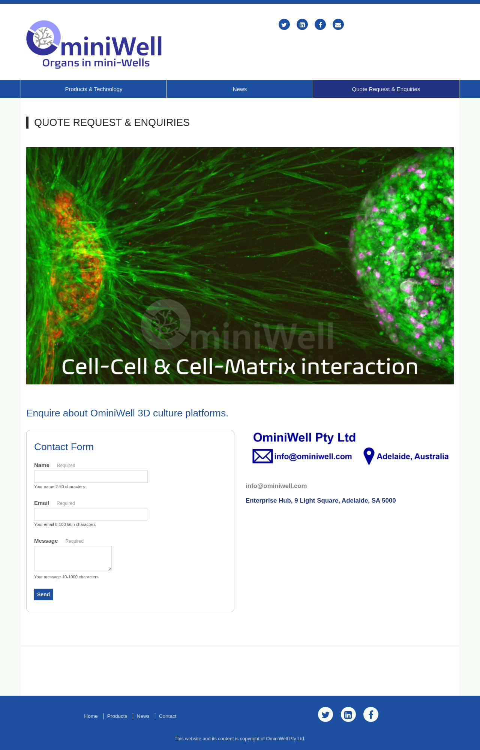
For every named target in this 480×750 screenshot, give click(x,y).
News (240, 89)
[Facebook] (320, 25)
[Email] (338, 25)
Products (117, 716)
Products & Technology (93, 89)
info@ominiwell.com (276, 486)
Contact (168, 716)
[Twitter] (284, 25)
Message (59, 541)
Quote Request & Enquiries (386, 89)
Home (91, 716)
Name (54, 466)
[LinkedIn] (302, 25)
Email (54, 504)
